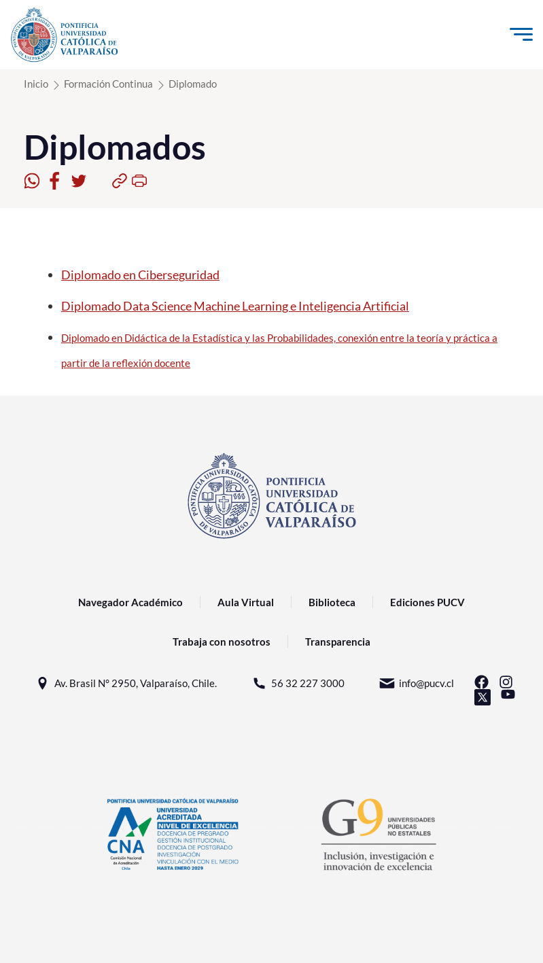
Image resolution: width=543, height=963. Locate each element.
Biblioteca (332, 602)
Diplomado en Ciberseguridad (140, 274)
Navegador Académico (130, 602)
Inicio (36, 83)
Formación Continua (108, 83)
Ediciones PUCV (427, 602)
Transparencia (337, 641)
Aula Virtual (245, 602)
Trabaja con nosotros (221, 641)
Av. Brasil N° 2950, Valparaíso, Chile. (125, 683)
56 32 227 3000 (298, 683)
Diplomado (193, 83)
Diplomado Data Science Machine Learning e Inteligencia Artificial (235, 305)
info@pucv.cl (416, 683)
